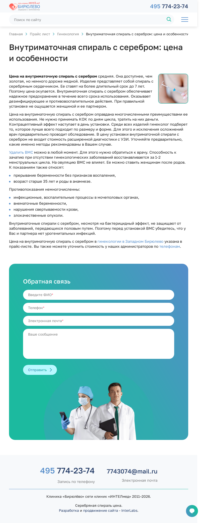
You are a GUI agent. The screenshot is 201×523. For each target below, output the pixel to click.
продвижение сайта (100, 510)
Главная (16, 34)
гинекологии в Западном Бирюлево (130, 241)
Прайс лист (40, 34)
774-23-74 (169, 6)
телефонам (169, 246)
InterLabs (129, 510)
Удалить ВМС (21, 152)
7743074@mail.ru (132, 471)
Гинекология (68, 34)
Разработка (69, 510)
